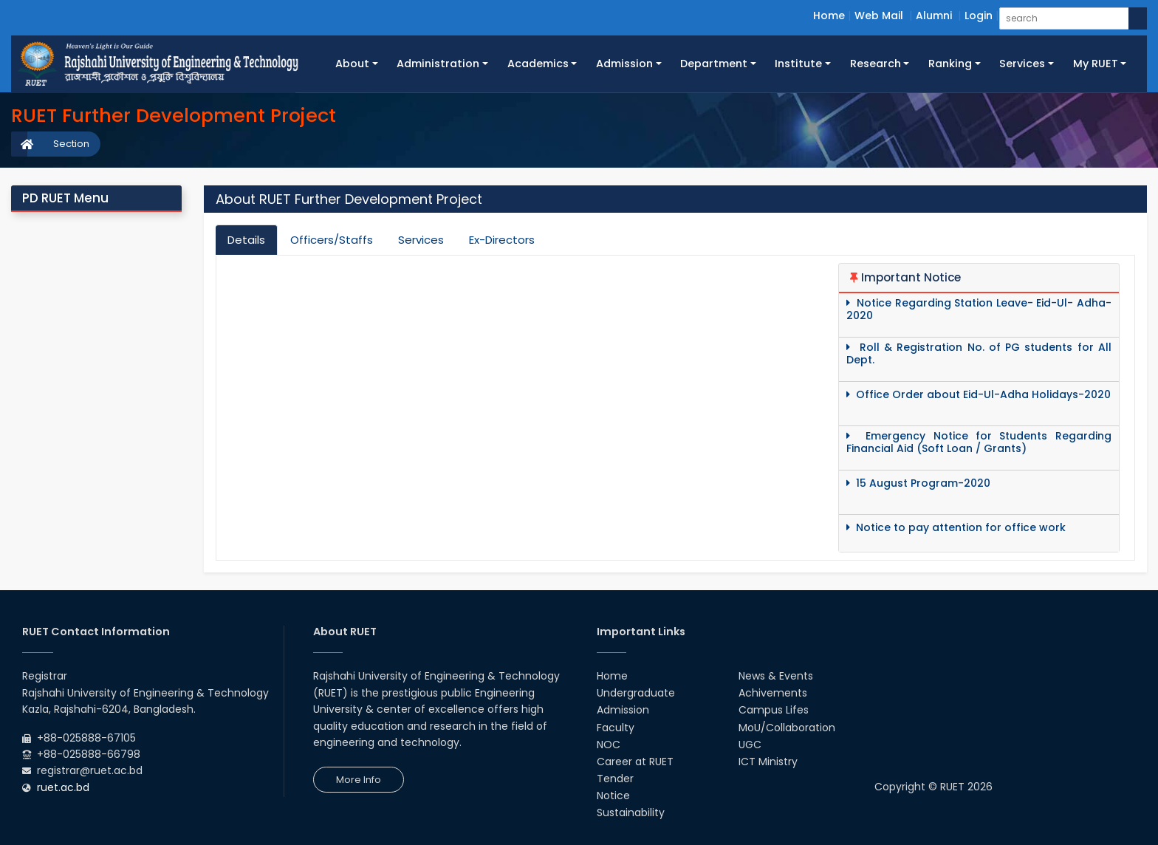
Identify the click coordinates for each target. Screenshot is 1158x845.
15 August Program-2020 (918, 483)
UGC (750, 744)
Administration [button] (438, 63)
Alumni (934, 15)
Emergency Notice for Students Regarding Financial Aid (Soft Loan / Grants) (978, 442)
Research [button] (875, 63)
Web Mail (878, 15)
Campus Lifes (774, 709)
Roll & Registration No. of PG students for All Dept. (978, 353)
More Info (358, 780)
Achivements (773, 692)
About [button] (352, 63)
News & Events (776, 675)
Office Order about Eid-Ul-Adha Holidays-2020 (978, 395)
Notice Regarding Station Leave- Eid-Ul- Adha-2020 (978, 309)
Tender (615, 778)
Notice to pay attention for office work (956, 527)
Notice (613, 795)
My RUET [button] (1095, 63)
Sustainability (631, 812)
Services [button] (1022, 63)
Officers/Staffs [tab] (331, 239)
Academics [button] (538, 63)
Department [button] (713, 63)
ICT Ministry (768, 761)
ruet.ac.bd (63, 787)
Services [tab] (421, 239)
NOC (608, 744)
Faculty (615, 727)
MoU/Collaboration (787, 727)
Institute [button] (798, 63)
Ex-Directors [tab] (502, 239)
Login (979, 15)
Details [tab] (246, 239)
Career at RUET (635, 761)
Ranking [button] (950, 63)
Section (71, 144)
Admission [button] (624, 63)
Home (829, 15)
